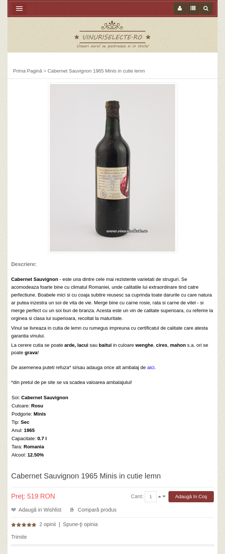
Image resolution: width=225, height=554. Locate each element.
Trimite (19, 537)
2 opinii (47, 524)
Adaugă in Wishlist (40, 510)
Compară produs (97, 510)
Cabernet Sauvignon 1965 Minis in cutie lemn (96, 71)
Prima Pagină (27, 71)
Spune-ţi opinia (80, 524)
